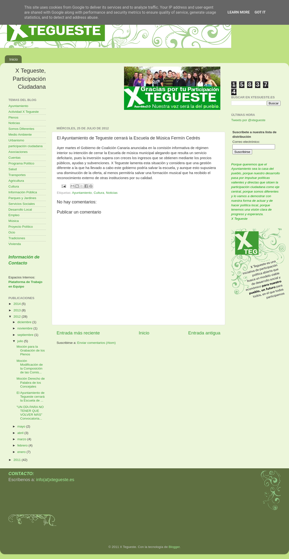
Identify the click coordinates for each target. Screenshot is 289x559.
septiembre (25, 335)
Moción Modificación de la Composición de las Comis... (30, 366)
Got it (260, 12)
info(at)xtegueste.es (55, 479)
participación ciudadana (25, 146)
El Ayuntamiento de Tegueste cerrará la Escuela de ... (31, 396)
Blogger (174, 547)
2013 (17, 310)
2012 (17, 316)
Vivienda (14, 244)
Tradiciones (16, 238)
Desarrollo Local (20, 209)
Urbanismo (16, 140)
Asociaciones (18, 152)
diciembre (24, 322)
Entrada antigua (204, 332)
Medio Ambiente (20, 134)
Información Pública (22, 192)
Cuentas (14, 157)
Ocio (11, 232)
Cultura (99, 193)
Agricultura (16, 180)
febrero (23, 445)
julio (20, 341)
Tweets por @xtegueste (248, 120)
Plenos (13, 117)
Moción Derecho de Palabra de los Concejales (31, 382)
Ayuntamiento (82, 193)
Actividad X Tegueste (23, 111)
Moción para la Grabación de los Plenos (31, 350)
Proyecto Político (20, 226)
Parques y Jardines (22, 198)
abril (20, 433)
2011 (17, 460)
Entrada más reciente (78, 332)
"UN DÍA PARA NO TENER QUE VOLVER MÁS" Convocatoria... (30, 413)
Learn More (239, 12)
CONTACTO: (21, 473)
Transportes (17, 175)
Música (13, 221)
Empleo (14, 215)
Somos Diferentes (21, 129)
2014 (17, 304)
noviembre (25, 328)
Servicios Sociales (21, 204)
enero (21, 452)
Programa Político (21, 163)
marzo (22, 439)
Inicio (13, 59)
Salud (12, 169)
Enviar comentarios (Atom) (96, 343)
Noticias (112, 193)
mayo (21, 426)
